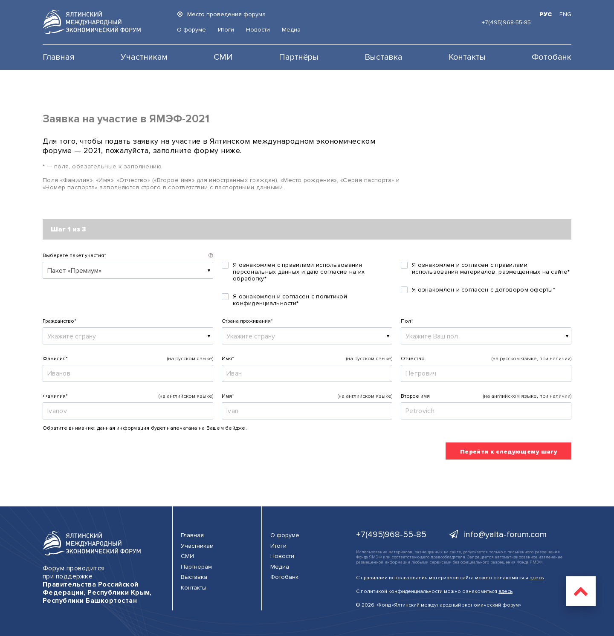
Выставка (384, 57)
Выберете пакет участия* (74, 255)
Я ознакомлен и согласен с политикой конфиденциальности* (290, 300)
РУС (545, 14)
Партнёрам (196, 566)
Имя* (228, 359)
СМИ (223, 57)
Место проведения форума (221, 14)
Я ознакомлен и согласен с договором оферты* (483, 289)
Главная (59, 57)
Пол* (407, 321)
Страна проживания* (247, 321)
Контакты (467, 57)
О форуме (191, 29)
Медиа (291, 29)
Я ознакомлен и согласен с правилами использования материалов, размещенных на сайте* (491, 268)
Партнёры (299, 57)
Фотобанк (551, 57)
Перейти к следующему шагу (508, 451)
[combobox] (128, 270)
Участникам (144, 57)
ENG (565, 14)
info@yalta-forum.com (498, 534)
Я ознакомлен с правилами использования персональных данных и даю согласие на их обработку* (299, 272)
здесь (537, 578)
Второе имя (415, 396)
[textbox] (128, 336)
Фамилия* (55, 359)
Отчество (413, 359)
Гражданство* (59, 321)
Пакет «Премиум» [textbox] (74, 270)
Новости (258, 29)
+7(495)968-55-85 (506, 22)
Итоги (226, 29)
